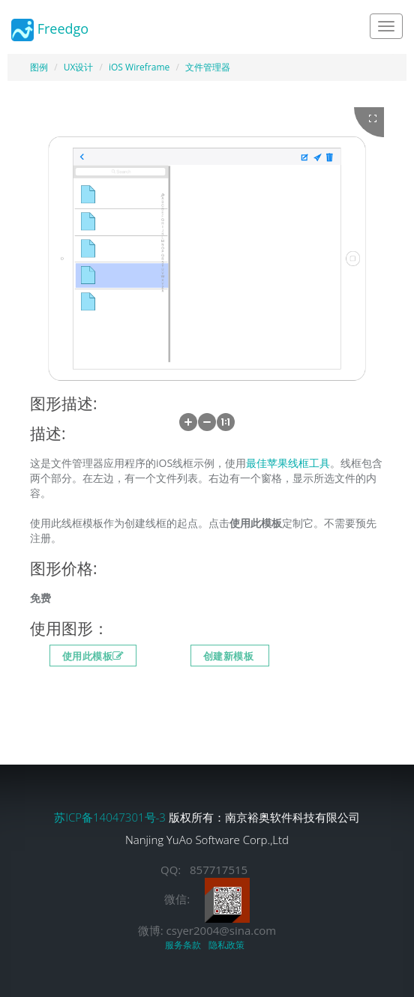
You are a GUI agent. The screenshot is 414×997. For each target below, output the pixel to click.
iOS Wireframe (139, 67)
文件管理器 (207, 67)
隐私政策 (228, 945)
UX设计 (79, 67)
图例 (39, 67)
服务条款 (185, 945)
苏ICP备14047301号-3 (111, 817)
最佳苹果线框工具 (288, 463)
